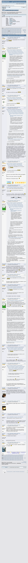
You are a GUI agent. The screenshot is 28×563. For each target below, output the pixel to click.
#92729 (25, 264)
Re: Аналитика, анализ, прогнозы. (14, 37)
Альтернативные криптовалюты (10, 463)
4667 (19, 32)
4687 (20, 460)
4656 (20, 31)
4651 (12, 31)
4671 (5, 33)
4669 (2, 33)
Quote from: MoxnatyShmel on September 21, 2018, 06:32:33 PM (15, 347)
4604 (14, 28)
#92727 (25, 185)
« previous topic (24, 30)
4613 (9, 29)
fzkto (3, 37)
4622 (4, 30)
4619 (19, 29)
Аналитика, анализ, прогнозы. (12, 13)
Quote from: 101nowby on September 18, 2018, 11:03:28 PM (14, 187)
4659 (5, 32)
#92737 (25, 414)
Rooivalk (3, 95)
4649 (9, 31)
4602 (10, 28)
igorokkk (3, 387)
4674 (10, 33)
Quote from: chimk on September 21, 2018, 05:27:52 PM (14, 110)
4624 (7, 30)
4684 (15, 460)
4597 (2, 28)
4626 (10, 30)
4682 (12, 460)
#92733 (25, 345)
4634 (19, 457)
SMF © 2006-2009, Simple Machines (19, 471)
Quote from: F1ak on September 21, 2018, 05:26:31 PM (15, 111)
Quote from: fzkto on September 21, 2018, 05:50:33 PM (14, 97)
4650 (10, 31)
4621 (2, 30)
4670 (4, 33)
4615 (12, 29)
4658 (4, 32)
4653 (15, 31)
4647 (5, 31)
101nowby (4, 185)
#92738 (25, 425)
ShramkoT (4, 413)
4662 (10, 32)
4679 (19, 33)
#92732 (25, 298)
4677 (15, 33)
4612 (7, 29)
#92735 (25, 388)
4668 (20, 32)
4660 (7, 32)
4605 (15, 28)
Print (25, 32)
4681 (10, 460)
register (13, 5)
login (10, 5)
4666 (17, 32)
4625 (9, 30)
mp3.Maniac (4, 161)
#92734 (25, 363)
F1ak (3, 47)
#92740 (25, 442)
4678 (17, 33)
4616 (14, 29)
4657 (2, 32)
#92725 (25, 107)
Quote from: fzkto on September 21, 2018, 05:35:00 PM (14, 87)
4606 (17, 28)
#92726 (25, 161)
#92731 (25, 285)
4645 (2, 31)
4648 (7, 31)
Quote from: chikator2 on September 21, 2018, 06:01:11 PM (14, 202)
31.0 (5, 8)
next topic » (25, 31)
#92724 (25, 95)
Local (8, 12)
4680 (20, 33)
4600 (7, 28)
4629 (15, 30)
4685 (17, 460)
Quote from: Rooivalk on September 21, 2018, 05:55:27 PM (14, 163)
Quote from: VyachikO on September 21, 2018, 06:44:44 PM (14, 365)
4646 (4, 31)
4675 (12, 33)
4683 (14, 460)
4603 (12, 28)
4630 (17, 30)
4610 (4, 29)
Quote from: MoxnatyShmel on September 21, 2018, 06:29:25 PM (15, 300)
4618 (17, 29)
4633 (17, 457)
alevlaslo (3, 433)
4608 (20, 28)
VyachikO (3, 274)
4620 (20, 29)
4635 (20, 457)
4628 (14, 30)
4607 (19, 28)
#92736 (25, 401)
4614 (10, 29)
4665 (15, 32)
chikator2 (3, 107)
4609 (2, 29)
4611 (5, 29)
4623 (5, 30)
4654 (17, 31)
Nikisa (3, 442)
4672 (7, 33)
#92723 (25, 85)
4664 (14, 32)
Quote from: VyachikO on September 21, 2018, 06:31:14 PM (15, 348)
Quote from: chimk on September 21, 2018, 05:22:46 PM (16, 112)
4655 (19, 31)
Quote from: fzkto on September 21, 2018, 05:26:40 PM (16, 237)
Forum (16, 198)
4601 (9, 28)
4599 (5, 28)
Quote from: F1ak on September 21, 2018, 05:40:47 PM (14, 109)
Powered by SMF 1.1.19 (10, 471)
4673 (9, 33)
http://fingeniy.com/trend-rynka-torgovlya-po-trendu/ (14, 341)
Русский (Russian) (12, 12)
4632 (20, 30)
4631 (19, 30)
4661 (9, 32)
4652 (14, 31)
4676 (14, 33)
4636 (22, 457)
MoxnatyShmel (4, 263)
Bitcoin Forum (4, 12)
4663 (12, 32)
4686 (19, 460)
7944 (23, 460)
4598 (4, 28)
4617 (15, 29)
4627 (12, 30)
